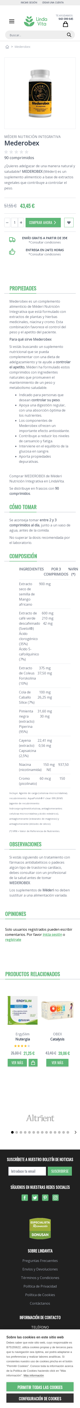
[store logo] (35, 21)
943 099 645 (65, 19)
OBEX (57, 1034)
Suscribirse (59, 1171)
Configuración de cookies (40, 1398)
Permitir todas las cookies (40, 1387)
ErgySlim (22, 1034)
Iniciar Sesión (29, 2)
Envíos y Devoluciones (40, 1269)
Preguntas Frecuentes (40, 1260)
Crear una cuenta (53, 2)
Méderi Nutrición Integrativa (32, 136)
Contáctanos (40, 1303)
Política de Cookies (40, 1294)
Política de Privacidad (40, 1286)
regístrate (13, 939)
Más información (33, 1375)
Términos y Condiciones (40, 1277)
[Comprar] (33, 1063)
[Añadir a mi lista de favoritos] (69, 222)
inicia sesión (52, 934)
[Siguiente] (75, 1132)
